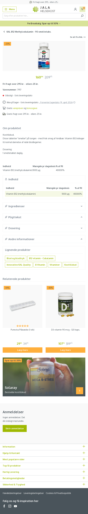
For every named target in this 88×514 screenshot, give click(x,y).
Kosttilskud (70, 264)
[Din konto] (75, 9)
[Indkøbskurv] (82, 9)
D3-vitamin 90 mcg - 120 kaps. (65, 329)
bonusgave (32, 108)
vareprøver (18, 108)
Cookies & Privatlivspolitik (58, 493)
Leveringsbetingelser (34, 493)
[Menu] (9, 9)
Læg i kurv (22, 350)
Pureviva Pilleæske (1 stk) (22, 329)
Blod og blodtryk (16, 258)
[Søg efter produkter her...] (41, 15)
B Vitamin (40, 264)
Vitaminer (55, 264)
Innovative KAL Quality (19, 264)
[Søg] (82, 15)
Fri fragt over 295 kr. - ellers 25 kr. (20, 84)
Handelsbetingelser (12, 493)
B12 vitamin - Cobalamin (41, 258)
